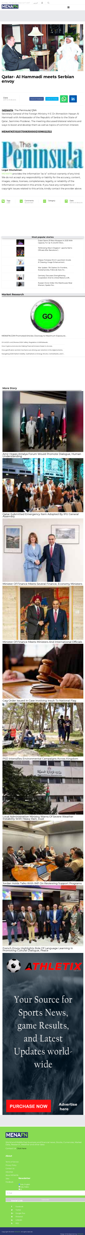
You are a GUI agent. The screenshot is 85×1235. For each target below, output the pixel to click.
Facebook (17, 1204)
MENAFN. (17, 1229)
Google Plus (18, 1211)
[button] (42, 3)
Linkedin (16, 1218)
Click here (21, 1146)
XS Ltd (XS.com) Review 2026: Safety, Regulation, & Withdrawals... (25, 342)
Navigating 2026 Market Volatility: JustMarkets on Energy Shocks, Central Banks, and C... (33, 354)
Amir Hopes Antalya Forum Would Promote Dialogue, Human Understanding (41, 455)
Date (5, 98)
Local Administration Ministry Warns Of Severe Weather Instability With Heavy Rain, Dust (37, 816)
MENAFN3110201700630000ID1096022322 (27, 131)
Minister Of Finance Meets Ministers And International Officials (42, 641)
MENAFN (7, 110)
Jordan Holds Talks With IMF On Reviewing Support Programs (42, 881)
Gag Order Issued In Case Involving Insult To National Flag (39, 699)
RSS (15, 1221)
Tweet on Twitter (51, 99)
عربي (35, 3)
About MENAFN (12, 1173)
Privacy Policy (11, 1163)
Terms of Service (12, 1160)
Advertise (9, 1170)
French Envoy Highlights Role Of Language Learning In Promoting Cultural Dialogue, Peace (37, 947)
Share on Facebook (36, 99)
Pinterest (17, 1215)
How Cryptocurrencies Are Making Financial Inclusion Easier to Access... (27, 346)
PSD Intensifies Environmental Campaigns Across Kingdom (40, 757)
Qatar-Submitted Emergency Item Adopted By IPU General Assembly (40, 515)
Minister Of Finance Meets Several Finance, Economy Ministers (42, 583)
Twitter (16, 1208)
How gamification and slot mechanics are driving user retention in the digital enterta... (32, 350)
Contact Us (10, 1166)
